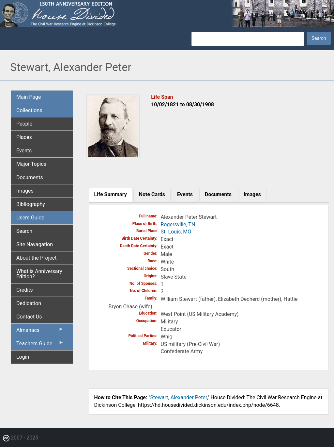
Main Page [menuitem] (28, 97)
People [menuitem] (24, 124)
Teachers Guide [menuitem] (40, 345)
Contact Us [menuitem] (29, 317)
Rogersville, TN (178, 224)
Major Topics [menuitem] (31, 164)
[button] (113, 156)
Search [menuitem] (24, 231)
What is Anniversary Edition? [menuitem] (39, 274)
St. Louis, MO (176, 232)
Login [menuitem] (22, 357)
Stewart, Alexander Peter (178, 397)
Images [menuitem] (25, 191)
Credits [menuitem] (24, 290)
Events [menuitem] (24, 150)
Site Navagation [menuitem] (34, 244)
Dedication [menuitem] (28, 303)
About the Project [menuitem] (36, 258)
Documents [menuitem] (29, 177)
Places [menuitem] (24, 137)
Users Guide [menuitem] (30, 218)
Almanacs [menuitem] (40, 331)
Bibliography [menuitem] (30, 204)
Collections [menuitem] (29, 110)
